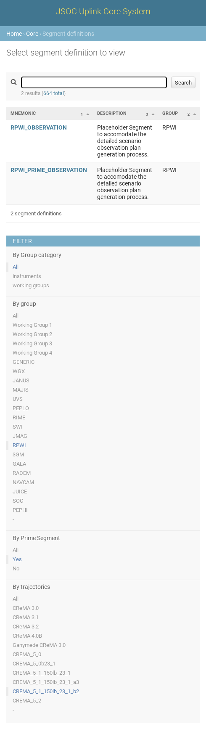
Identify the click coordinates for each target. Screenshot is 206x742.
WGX (19, 371)
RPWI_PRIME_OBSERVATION (49, 170)
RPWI (19, 445)
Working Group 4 (32, 353)
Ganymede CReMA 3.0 (39, 645)
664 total (53, 93)
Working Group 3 (32, 343)
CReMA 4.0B (27, 636)
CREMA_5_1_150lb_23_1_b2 (46, 691)
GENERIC (23, 362)
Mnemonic (23, 113)
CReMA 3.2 (26, 626)
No (16, 568)
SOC (18, 501)
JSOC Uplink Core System (103, 11)
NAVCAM (23, 482)
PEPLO (21, 408)
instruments (27, 276)
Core (32, 33)
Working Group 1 (32, 325)
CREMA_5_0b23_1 (34, 663)
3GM (18, 454)
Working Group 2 (32, 334)
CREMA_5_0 (27, 654)
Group (170, 113)
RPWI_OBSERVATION (39, 127)
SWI (18, 427)
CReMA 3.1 (26, 617)
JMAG (20, 436)
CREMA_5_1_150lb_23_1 (42, 673)
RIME (19, 417)
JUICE (20, 491)
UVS (18, 399)
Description (112, 113)
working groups (31, 285)
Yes (17, 559)
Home (14, 33)
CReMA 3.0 (26, 608)
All (15, 267)
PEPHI (20, 510)
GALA (19, 464)
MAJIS (21, 390)
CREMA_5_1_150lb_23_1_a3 (46, 682)
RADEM (22, 473)
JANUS (21, 380)
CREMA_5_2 (27, 700)
